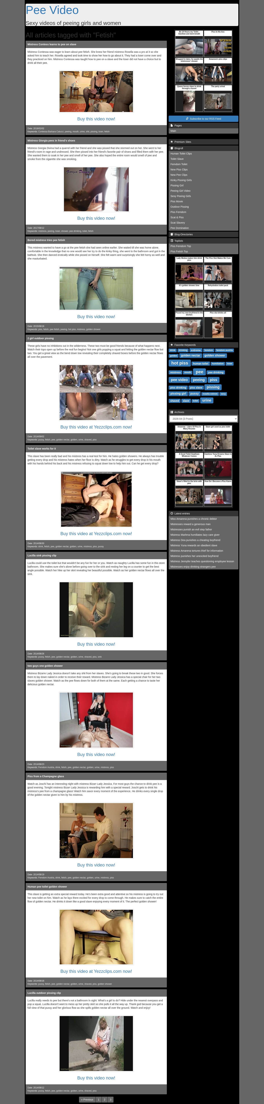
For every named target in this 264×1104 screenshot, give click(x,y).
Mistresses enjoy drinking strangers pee (193, 566)
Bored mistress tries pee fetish (46, 240)
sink (100, 657)
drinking (183, 350)
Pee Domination (179, 228)
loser (100, 131)
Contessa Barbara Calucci (51, 131)
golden (74, 439)
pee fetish (54, 329)
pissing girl (178, 393)
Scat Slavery (177, 222)
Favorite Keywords (183, 344)
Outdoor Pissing (179, 206)
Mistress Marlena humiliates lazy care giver (195, 534)
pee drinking (75, 231)
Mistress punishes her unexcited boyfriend (194, 556)
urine (82, 131)
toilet (84, 231)
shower (64, 231)
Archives (177, 412)
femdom (208, 350)
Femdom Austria (46, 767)
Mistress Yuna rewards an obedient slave (193, 545)
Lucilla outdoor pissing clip (44, 992)
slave (186, 400)
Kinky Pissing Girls (181, 180)
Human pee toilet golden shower (47, 886)
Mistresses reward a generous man (190, 524)
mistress (42, 231)
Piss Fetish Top (179, 251)
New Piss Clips (179, 169)
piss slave (196, 387)
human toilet (200, 363)
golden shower (93, 329)
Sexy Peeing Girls (180, 196)
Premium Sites (180, 141)
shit (87, 131)
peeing (68, 131)
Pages (176, 125)
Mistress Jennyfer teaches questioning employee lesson (202, 561)
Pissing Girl (177, 185)
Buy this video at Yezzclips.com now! (96, 426)
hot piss (72, 329)
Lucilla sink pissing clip (41, 555)
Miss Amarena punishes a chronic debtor (193, 518)
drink (40, 546)
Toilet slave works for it (41, 448)
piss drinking (178, 387)
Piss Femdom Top (180, 246)
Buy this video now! (96, 118)
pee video (179, 380)
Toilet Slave (177, 158)
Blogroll (176, 148)
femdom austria (224, 350)
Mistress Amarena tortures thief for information (196, 550)
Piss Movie (176, 201)
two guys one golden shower (45, 665)
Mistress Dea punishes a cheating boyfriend (195, 540)
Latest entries (180, 513)
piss (40, 329)
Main (173, 130)
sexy (223, 394)
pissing (94, 131)
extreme (196, 350)
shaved (88, 439)
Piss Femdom (178, 212)
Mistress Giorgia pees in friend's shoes (51, 140)
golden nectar (62, 439)
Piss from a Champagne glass (45, 776)
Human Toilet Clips (181, 153)
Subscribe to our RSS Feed (203, 118)
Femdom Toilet (178, 164)
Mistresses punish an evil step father (191, 529)
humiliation (218, 363)
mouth (76, 131)
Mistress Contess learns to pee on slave (51, 44)
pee (53, 439)
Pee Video (52, 9)
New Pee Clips (178, 174)
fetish (106, 131)
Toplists (176, 240)
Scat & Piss (177, 217)
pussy (41, 439)
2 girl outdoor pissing (40, 338)
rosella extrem (210, 394)
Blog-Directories (181, 234)
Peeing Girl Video (180, 190)
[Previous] (87, 1099)
